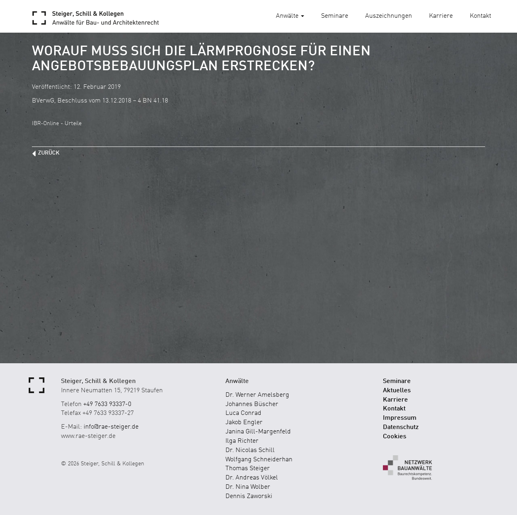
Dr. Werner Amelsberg (257, 395)
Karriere (441, 16)
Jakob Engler (244, 422)
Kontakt (480, 16)
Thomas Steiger (247, 468)
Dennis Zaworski (248, 496)
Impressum (399, 418)
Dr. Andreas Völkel (251, 478)
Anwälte (290, 16)
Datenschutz (401, 427)
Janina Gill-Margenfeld (258, 432)
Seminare (334, 16)
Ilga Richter (241, 441)
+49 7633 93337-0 (107, 404)
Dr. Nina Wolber (247, 487)
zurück (48, 153)
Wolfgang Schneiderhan (258, 459)
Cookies (394, 436)
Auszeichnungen (388, 16)
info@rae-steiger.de (111, 427)
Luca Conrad (243, 413)
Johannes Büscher (251, 404)
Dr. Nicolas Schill (250, 450)
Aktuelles (397, 390)
